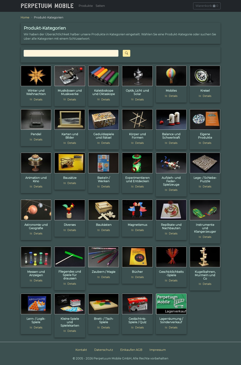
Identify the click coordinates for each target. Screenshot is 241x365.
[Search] (71, 53)
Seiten (100, 6)
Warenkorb (206, 6)
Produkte (86, 6)
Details (36, 99)
